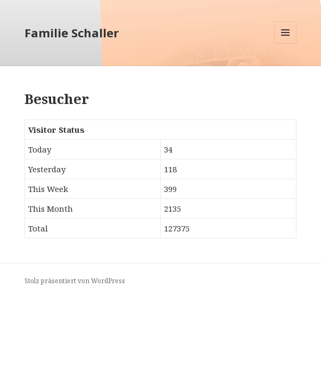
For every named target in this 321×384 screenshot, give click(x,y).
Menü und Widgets (286, 43)
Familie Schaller (71, 33)
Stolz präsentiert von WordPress (74, 280)
